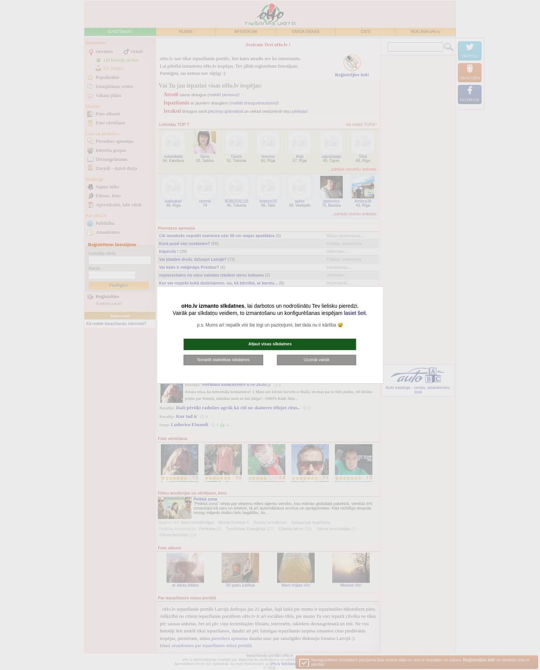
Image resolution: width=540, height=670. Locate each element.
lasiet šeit (355, 313)
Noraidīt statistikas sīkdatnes (223, 359)
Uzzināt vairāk (317, 359)
